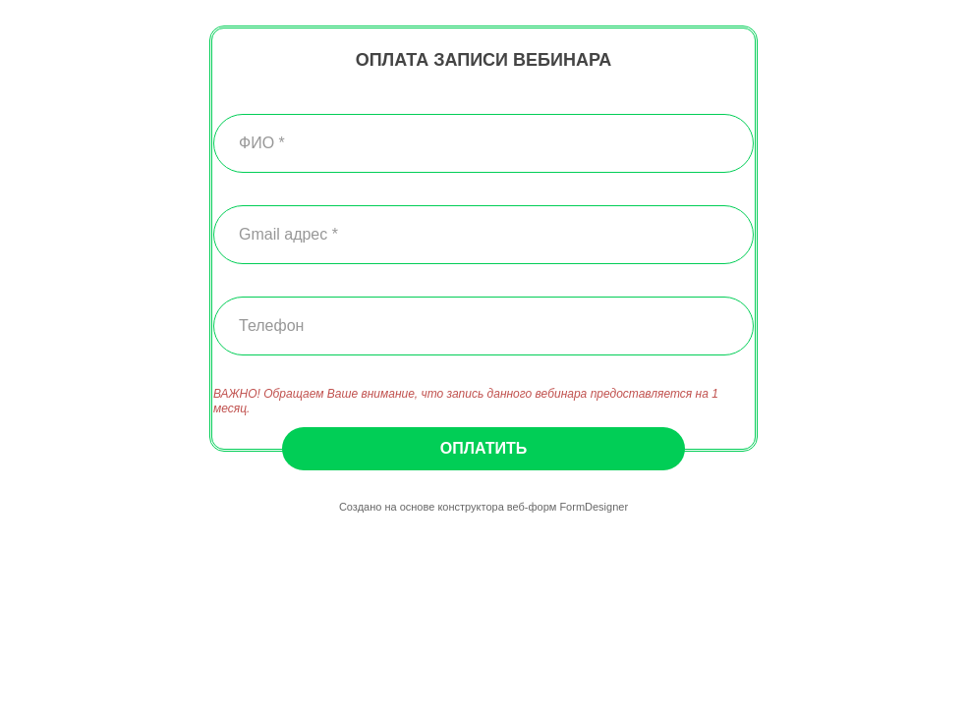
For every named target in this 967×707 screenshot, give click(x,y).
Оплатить (483, 448)
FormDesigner (593, 507)
